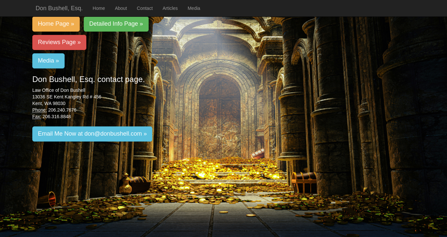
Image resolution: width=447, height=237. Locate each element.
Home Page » (56, 23)
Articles (170, 8)
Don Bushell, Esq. (59, 8)
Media (194, 8)
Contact (145, 8)
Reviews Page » (59, 42)
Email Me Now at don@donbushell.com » (92, 133)
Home (99, 8)
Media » (48, 60)
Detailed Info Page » (116, 23)
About (121, 8)
